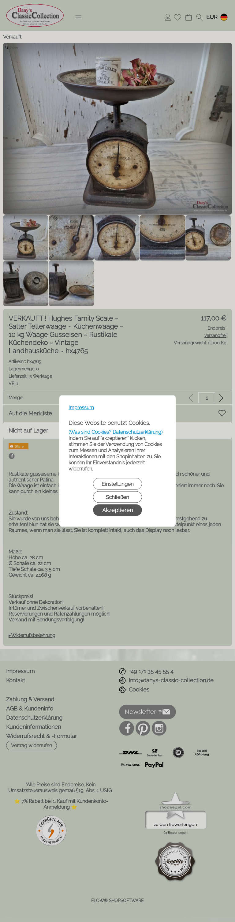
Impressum (81, 407)
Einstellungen (118, 484)
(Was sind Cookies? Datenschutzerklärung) (115, 432)
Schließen (117, 497)
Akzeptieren (117, 510)
